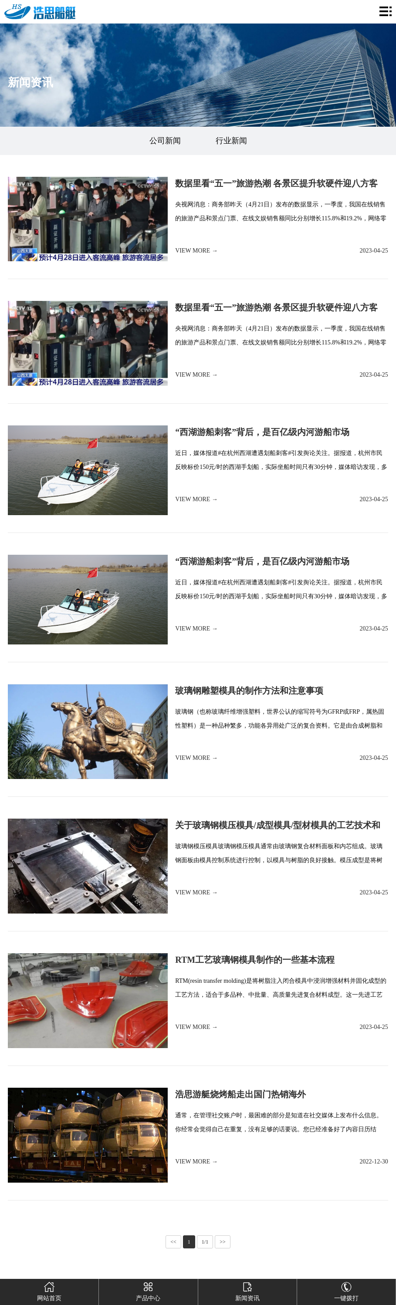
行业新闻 (231, 140)
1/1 (205, 1242)
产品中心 (148, 1290)
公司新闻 (165, 140)
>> (223, 1242)
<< (173, 1242)
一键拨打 (346, 1290)
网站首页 (49, 1290)
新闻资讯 (247, 1290)
